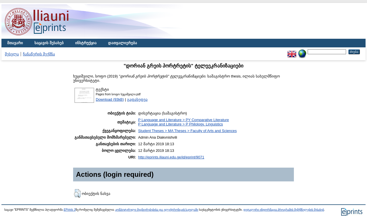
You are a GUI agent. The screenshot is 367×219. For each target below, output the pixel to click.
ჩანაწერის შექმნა (39, 54)
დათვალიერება (122, 43)
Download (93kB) (110, 99)
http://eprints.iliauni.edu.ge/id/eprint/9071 (171, 157)
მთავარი (15, 43)
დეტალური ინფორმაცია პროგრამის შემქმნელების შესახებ (283, 209)
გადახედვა (137, 99)
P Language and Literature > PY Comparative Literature (183, 120)
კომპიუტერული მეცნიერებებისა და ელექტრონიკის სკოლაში (156, 209)
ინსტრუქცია (86, 43)
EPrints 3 (70, 209)
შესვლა (12, 54)
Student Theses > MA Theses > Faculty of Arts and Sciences (187, 131)
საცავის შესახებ (49, 43)
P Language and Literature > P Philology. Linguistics (180, 124)
